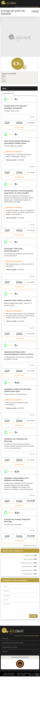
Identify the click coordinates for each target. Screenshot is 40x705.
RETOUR (35, 11)
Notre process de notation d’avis (12, 643)
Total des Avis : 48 (8, 93)
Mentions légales (21, 675)
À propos (5, 638)
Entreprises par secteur (9, 647)
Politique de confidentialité (24, 673)
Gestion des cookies (9, 673)
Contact (4, 651)
